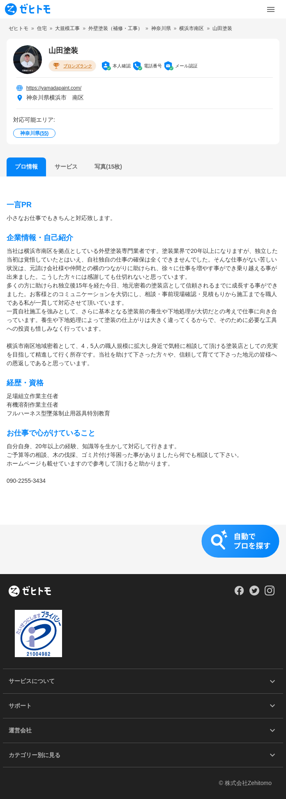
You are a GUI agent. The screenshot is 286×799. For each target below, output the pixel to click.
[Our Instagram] (269, 593)
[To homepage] (27, 9)
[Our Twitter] (254, 593)
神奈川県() (34, 133)
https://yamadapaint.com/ (53, 88)
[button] (143, 549)
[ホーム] (30, 592)
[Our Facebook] (239, 593)
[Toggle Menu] (270, 9)
